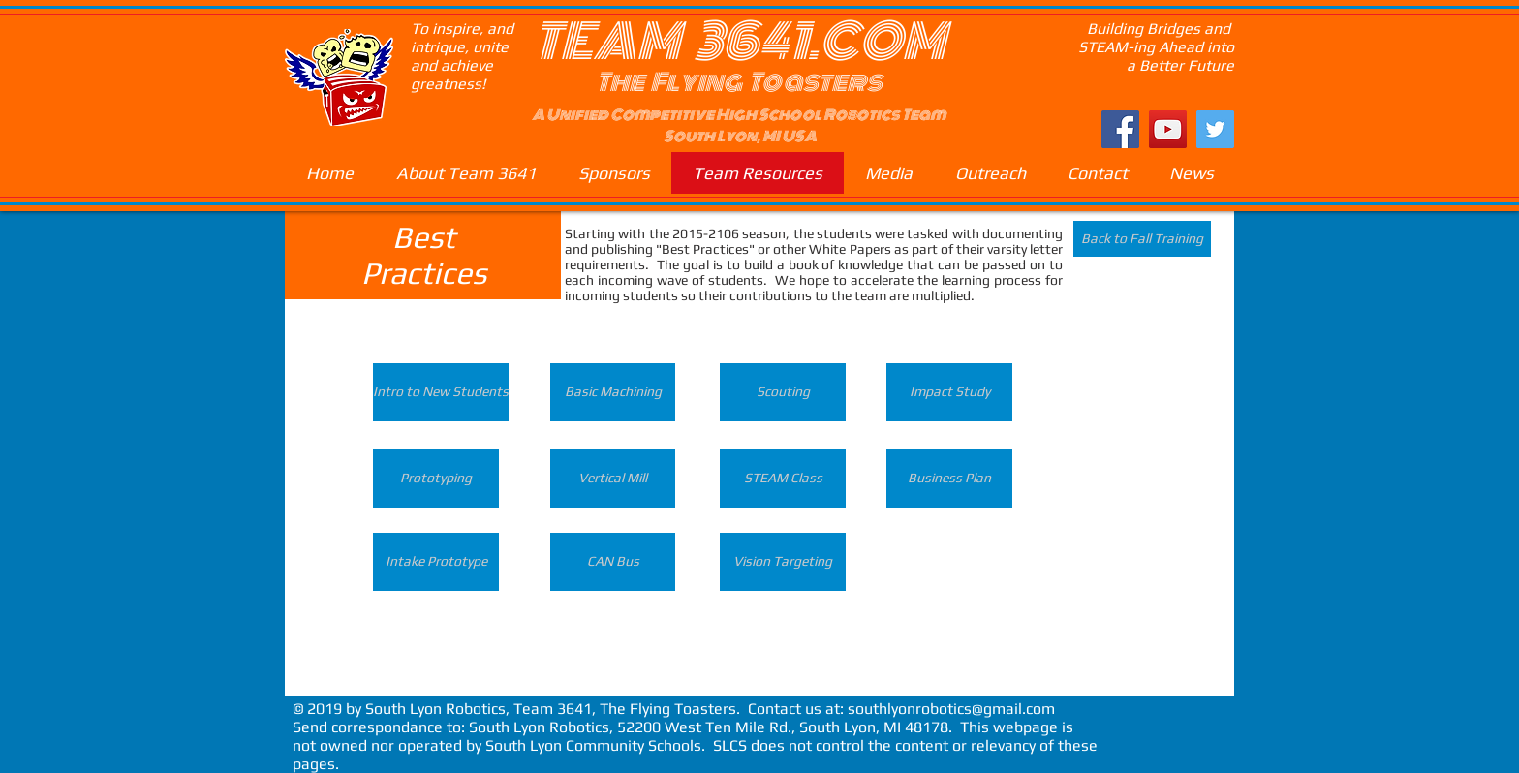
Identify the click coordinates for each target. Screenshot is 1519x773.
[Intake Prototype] (436, 562)
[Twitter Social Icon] (1215, 129)
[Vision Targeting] (783, 562)
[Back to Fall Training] (1142, 239)
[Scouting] (783, 392)
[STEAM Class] (783, 478)
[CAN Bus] (612, 562)
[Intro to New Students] (441, 392)
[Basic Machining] (612, 392)
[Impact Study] (949, 392)
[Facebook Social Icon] (1120, 129)
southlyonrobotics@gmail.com (951, 708)
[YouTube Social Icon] (1168, 129)
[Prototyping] (436, 478)
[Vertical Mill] (612, 478)
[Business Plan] (949, 478)
